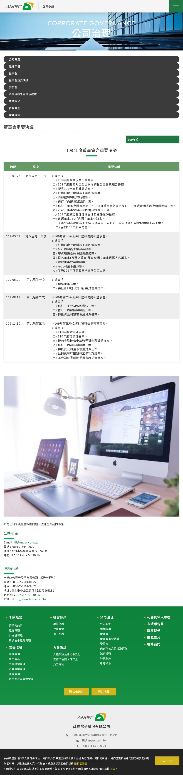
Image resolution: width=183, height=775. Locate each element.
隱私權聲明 (80, 763)
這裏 (112, 768)
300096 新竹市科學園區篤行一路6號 (94, 735)
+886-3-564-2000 (94, 746)
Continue (167, 761)
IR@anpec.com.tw (94, 740)
